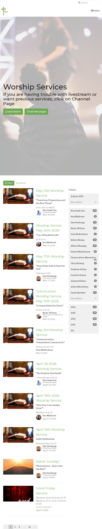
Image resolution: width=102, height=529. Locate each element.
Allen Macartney (84, 286)
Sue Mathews (84, 216)
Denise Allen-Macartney (84, 258)
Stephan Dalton (84, 269)
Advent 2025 (77, 196)
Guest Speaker (84, 292)
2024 (84, 318)
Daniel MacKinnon (84, 251)
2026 (84, 307)
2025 (84, 312)
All (72, 330)
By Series (21, 183)
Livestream (13, 111)
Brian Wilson (84, 228)
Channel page (36, 111)
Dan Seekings (84, 222)
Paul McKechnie (84, 234)
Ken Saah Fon (84, 210)
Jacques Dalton (84, 280)
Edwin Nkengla (84, 245)
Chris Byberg (84, 263)
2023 (84, 324)
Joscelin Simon (84, 275)
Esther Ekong (84, 240)
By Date (9, 183)
